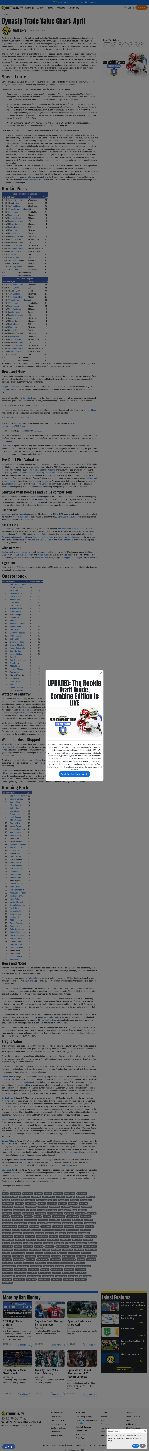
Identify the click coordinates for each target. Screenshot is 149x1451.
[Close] (145, 1431)
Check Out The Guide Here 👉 (74, 774)
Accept (135, 1446)
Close (143, 1446)
